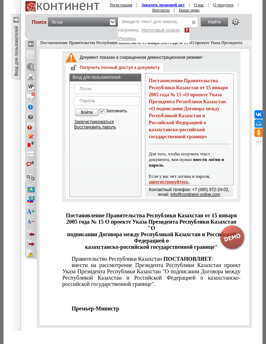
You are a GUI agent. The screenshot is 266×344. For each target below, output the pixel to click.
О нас (199, 4)
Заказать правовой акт (163, 4)
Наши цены (189, 10)
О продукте (223, 4)
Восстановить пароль (95, 127)
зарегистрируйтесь (169, 182)
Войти (87, 112)
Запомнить (116, 111)
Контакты (161, 10)
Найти (214, 21)
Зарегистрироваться (94, 121)
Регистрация (121, 4)
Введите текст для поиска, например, (149, 30)
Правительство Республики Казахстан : (143, 259)
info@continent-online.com (195, 194)
